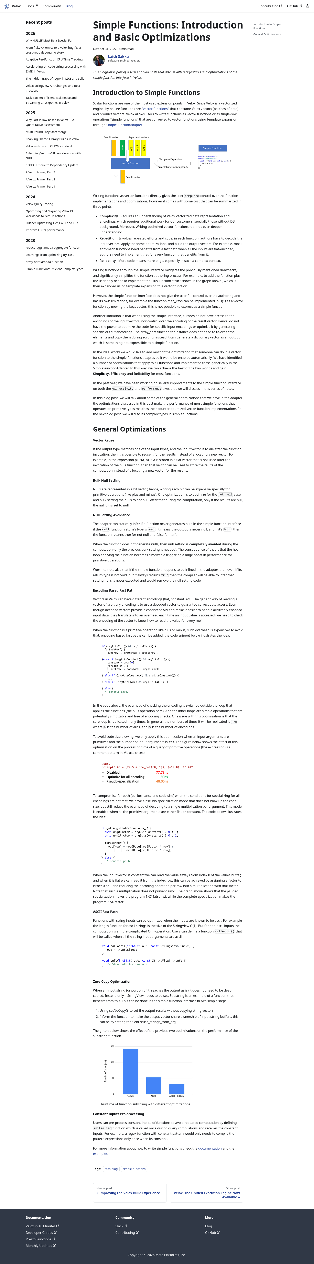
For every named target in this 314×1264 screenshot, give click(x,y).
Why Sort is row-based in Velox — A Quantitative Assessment (50, 122)
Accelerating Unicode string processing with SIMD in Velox (56, 69)
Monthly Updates (41, 1245)
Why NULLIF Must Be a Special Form (50, 40)
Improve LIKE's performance (45, 230)
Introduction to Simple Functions (267, 26)
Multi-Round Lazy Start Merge (46, 132)
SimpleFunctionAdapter (124, 125)
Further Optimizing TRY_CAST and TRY (52, 223)
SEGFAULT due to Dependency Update (52, 165)
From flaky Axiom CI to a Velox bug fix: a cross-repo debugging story (53, 50)
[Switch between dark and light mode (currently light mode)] (307, 6)
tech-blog (111, 1169)
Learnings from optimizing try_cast (50, 255)
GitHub (294, 6)
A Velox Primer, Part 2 (40, 179)
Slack (121, 1226)
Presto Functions (40, 1239)
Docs (32, 6)
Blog (69, 6)
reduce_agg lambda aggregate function (53, 247)
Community (52, 6)
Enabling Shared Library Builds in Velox (52, 139)
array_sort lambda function (44, 262)
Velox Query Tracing (39, 204)
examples (100, 1153)
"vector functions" (155, 109)
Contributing (270, 6)
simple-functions (134, 1169)
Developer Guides (41, 1232)
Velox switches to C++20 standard (49, 146)
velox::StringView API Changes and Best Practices (53, 88)
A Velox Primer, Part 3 (40, 172)
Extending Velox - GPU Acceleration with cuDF (53, 155)
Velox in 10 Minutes (42, 1226)
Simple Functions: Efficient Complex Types (55, 269)
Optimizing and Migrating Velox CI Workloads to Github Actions (49, 213)
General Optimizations (267, 34)
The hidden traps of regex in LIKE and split (55, 78)
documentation (210, 1148)
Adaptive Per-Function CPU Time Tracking (54, 59)
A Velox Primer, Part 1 (40, 186)
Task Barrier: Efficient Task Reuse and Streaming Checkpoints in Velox (51, 100)
